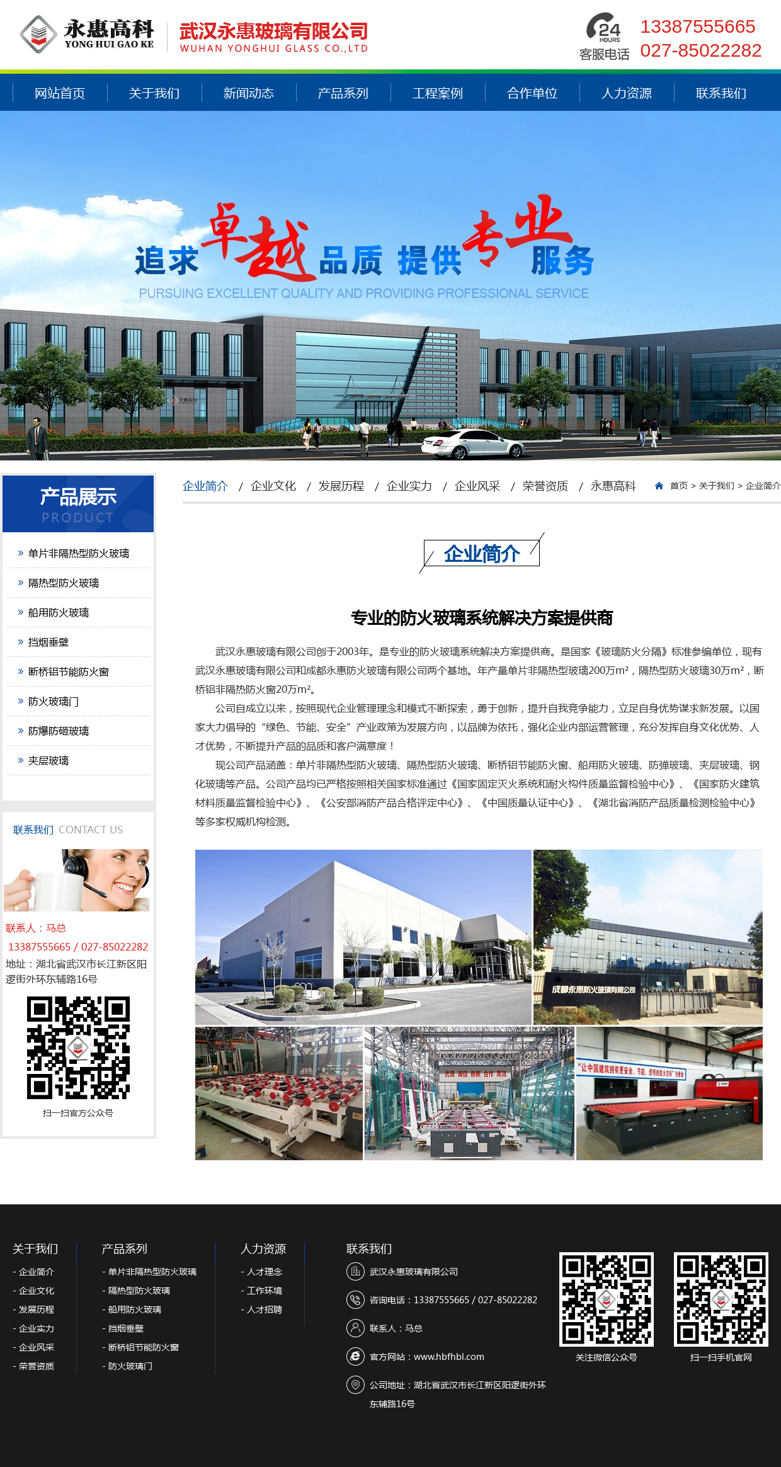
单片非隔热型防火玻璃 (78, 552)
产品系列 (343, 92)
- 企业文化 (33, 1290)
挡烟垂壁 (48, 641)
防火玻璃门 (53, 700)
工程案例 (438, 92)
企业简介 (205, 485)
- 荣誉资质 (33, 1366)
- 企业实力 (33, 1328)
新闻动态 (249, 92)
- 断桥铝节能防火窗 (140, 1347)
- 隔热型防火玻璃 (136, 1290)
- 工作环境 (261, 1290)
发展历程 (341, 485)
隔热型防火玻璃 (63, 582)
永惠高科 (613, 485)
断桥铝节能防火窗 (68, 671)
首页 (679, 485)
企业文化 (273, 485)
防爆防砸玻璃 (58, 730)
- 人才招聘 (261, 1309)
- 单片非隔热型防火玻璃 (149, 1271)
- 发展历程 (33, 1309)
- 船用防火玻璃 (131, 1309)
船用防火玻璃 (58, 612)
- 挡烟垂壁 (123, 1328)
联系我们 (721, 92)
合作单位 (532, 92)
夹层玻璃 (48, 760)
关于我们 (154, 92)
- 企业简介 (33, 1271)
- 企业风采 (33, 1347)
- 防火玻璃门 (127, 1366)
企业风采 (477, 485)
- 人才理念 (261, 1271)
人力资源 (626, 92)
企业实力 (409, 485)
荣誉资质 (545, 485)
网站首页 (60, 92)
